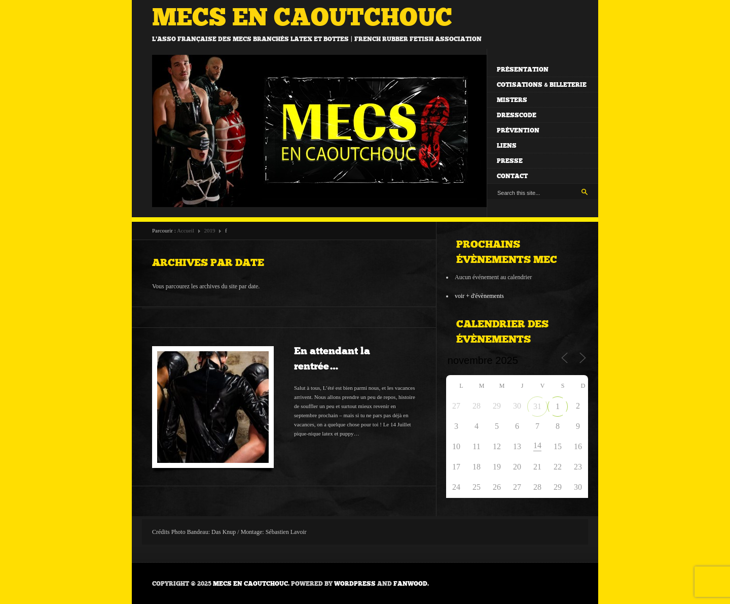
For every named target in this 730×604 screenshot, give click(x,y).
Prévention (518, 130)
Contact (512, 176)
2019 (209, 230)
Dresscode (516, 115)
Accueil (185, 230)
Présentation (523, 69)
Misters (512, 100)
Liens (507, 145)
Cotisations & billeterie (542, 84)
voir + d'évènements (479, 295)
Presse (510, 160)
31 (537, 406)
